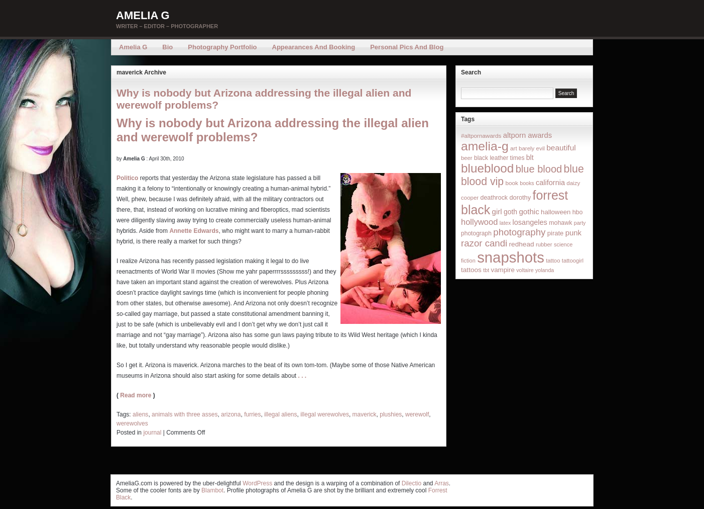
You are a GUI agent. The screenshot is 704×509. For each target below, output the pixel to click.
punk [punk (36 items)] (573, 232)
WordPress (257, 483)
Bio (167, 47)
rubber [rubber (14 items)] (544, 244)
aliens (140, 414)
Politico (127, 178)
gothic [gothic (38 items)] (529, 211)
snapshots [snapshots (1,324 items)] (510, 257)
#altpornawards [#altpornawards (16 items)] (481, 135)
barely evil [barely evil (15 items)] (532, 148)
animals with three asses (184, 414)
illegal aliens (280, 414)
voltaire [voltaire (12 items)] (524, 270)
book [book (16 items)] (511, 183)
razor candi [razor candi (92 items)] (484, 243)
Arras (441, 483)
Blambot (212, 490)
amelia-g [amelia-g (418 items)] (485, 146)
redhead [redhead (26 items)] (521, 244)
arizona (231, 414)
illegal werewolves (324, 414)
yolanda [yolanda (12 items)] (544, 270)
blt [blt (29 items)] (530, 157)
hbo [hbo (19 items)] (577, 212)
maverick (365, 414)
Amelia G (143, 15)
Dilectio (411, 483)
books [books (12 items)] (527, 183)
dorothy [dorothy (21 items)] (520, 197)
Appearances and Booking (314, 47)
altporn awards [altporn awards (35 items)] (527, 135)
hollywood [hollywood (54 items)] (479, 221)
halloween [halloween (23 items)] (555, 212)
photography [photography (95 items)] (519, 232)
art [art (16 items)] (513, 148)
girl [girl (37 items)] (497, 211)
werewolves (132, 423)
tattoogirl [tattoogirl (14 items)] (572, 261)
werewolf (417, 414)
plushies (391, 414)
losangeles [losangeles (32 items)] (530, 222)
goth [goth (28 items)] (510, 212)
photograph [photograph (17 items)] (476, 233)
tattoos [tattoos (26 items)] (471, 270)
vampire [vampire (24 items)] (502, 270)
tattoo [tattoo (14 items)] (553, 261)
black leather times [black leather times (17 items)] (499, 157)
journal (152, 432)
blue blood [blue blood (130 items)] (539, 169)
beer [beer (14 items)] (467, 158)
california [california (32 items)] (550, 183)
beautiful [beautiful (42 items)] (561, 147)
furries (252, 414)
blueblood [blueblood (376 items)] (487, 168)
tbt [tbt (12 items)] (486, 270)
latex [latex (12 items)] (505, 223)
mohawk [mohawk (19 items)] (560, 222)
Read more (135, 395)
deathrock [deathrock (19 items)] (494, 197)
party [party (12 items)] (580, 223)
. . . (302, 375)
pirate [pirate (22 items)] (555, 233)
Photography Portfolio (222, 47)
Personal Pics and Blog (406, 47)
